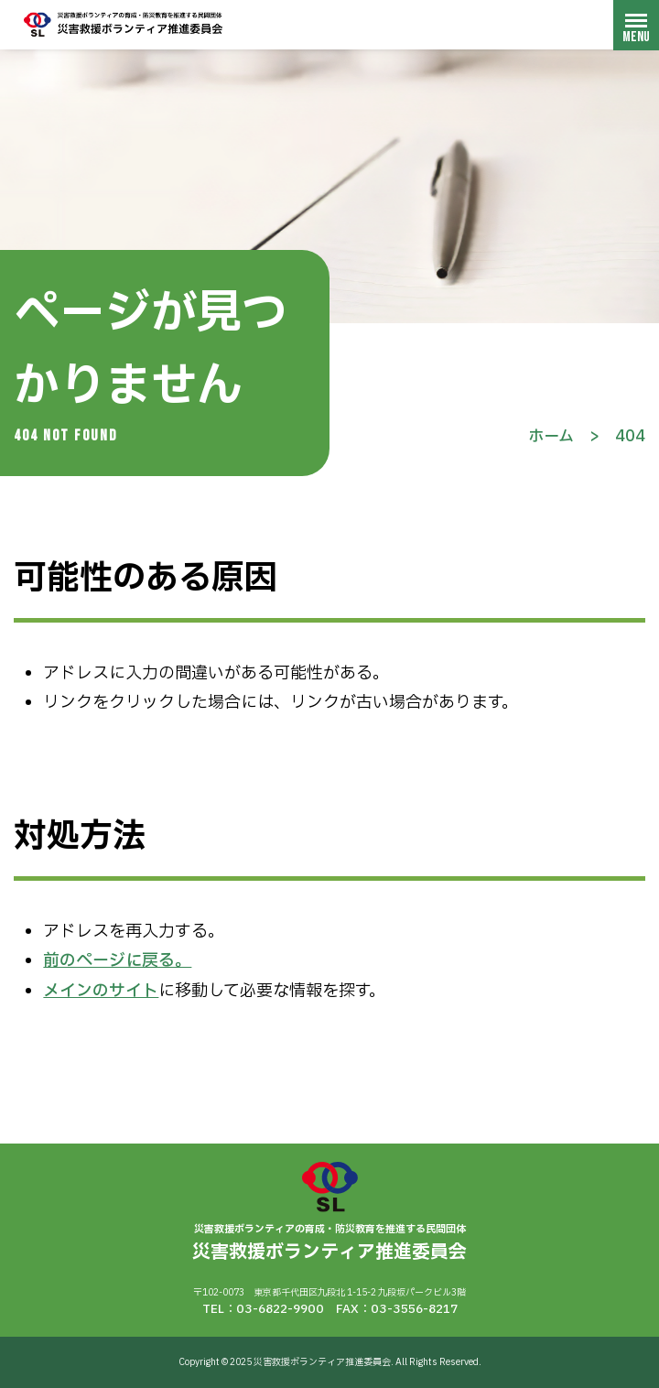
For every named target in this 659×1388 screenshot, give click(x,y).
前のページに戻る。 (117, 961)
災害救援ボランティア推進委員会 (123, 24)
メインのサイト (100, 991)
